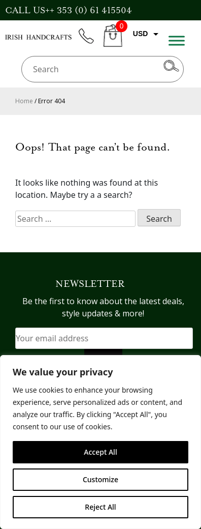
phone (91, 41)
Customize (100, 479)
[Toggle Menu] (177, 40)
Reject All (100, 507)
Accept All (100, 452)
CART (113, 41)
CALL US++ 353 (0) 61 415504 (68, 10)
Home (24, 101)
